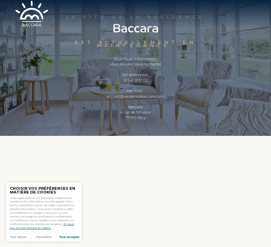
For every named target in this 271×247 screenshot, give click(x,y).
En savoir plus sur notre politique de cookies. (42, 226)
